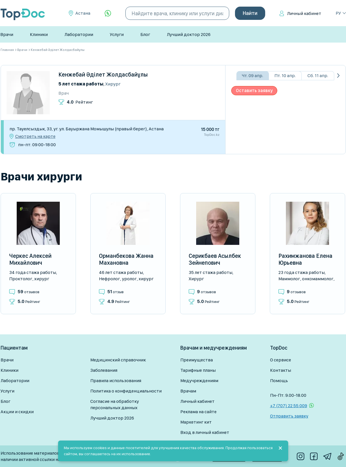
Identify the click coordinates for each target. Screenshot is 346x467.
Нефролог (109, 278)
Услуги (117, 34)
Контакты (280, 370)
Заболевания (103, 370)
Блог (145, 34)
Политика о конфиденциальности (126, 391)
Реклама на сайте (198, 411)
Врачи (6, 34)
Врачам (188, 391)
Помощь (279, 380)
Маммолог (289, 278)
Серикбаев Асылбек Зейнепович (215, 259)
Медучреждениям (199, 380)
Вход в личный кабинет (204, 432)
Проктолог (20, 278)
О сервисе (280, 360)
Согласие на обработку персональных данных (114, 404)
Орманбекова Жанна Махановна (126, 259)
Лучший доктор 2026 (189, 34)
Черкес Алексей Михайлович (30, 259)
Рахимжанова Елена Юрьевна (305, 259)
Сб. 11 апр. (317, 75)
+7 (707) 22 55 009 (288, 405)
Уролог (129, 278)
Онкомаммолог (317, 278)
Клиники (39, 34)
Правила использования (115, 380)
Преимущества (196, 360)
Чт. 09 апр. (252, 75)
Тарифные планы (198, 370)
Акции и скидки (17, 411)
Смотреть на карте (35, 136)
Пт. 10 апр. (285, 75)
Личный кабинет (304, 13)
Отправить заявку (289, 416)
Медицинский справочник (118, 360)
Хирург (113, 84)
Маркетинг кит (196, 422)
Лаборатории (78, 34)
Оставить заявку (254, 90)
